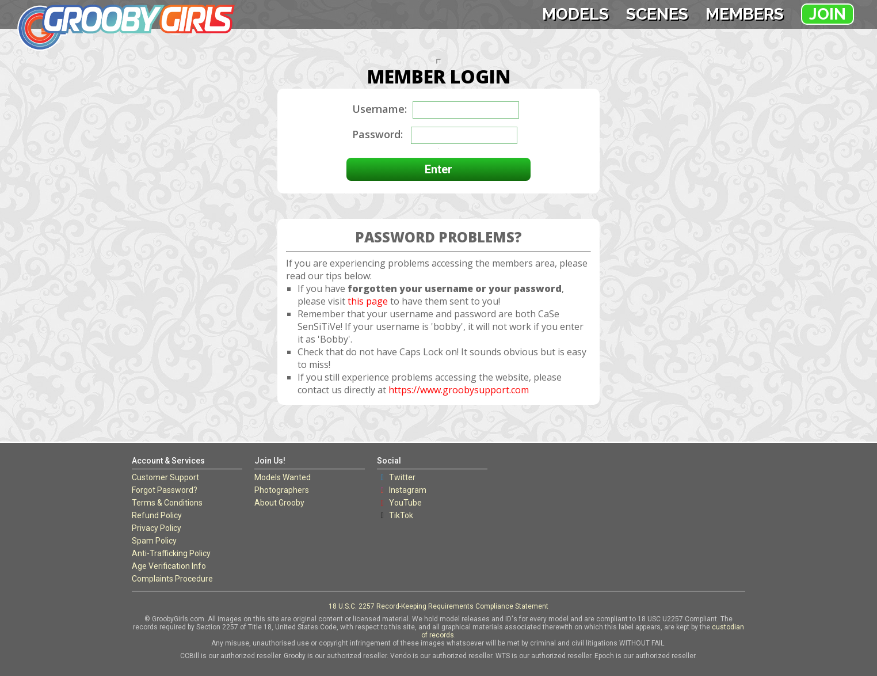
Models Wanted (282, 477)
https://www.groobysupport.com (458, 389)
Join (827, 14)
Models (575, 14)
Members (745, 14)
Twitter (402, 477)
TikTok (401, 515)
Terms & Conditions (167, 502)
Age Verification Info (169, 566)
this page (368, 301)
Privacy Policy (156, 528)
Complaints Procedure (172, 578)
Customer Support (165, 477)
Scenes (657, 14)
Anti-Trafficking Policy (171, 553)
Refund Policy (157, 515)
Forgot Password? (164, 490)
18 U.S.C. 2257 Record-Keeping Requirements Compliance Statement (438, 606)
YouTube (405, 502)
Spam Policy (154, 540)
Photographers (281, 490)
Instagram (407, 490)
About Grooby (279, 502)
